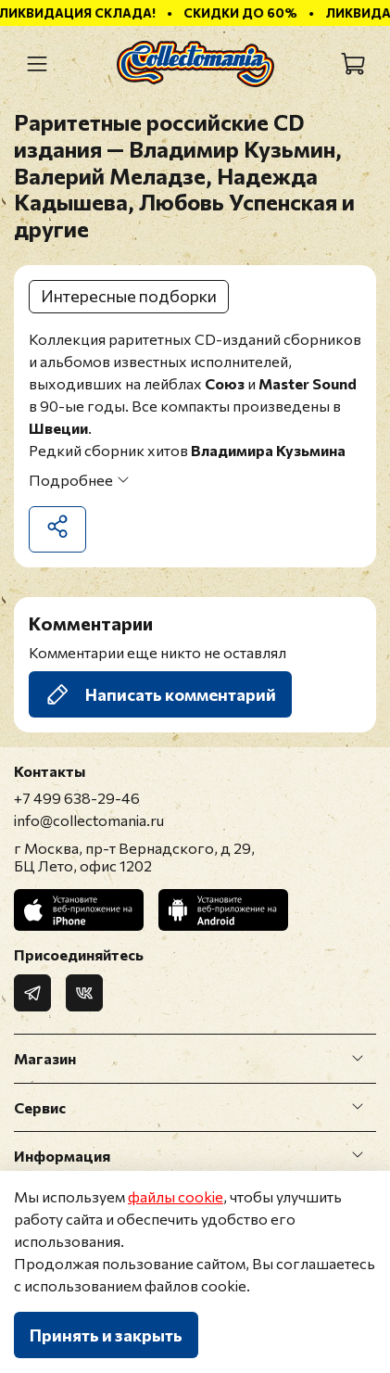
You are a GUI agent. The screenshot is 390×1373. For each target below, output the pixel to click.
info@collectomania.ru (89, 820)
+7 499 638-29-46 (77, 798)
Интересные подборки (129, 296)
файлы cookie (175, 1196)
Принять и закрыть (106, 1335)
